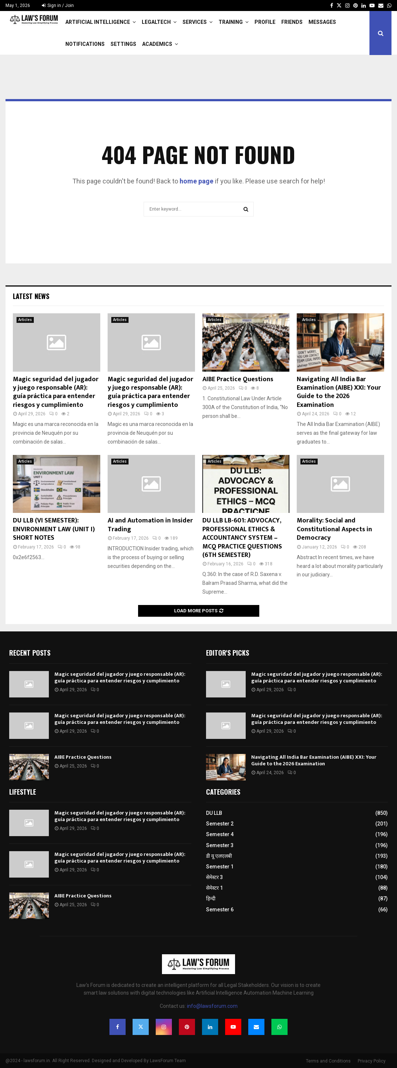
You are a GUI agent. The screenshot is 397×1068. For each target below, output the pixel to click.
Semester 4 (220, 834)
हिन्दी (211, 898)
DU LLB (214, 813)
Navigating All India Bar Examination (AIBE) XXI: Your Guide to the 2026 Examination (339, 392)
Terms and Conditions (328, 1061)
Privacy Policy (372, 1061)
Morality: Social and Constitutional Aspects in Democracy (334, 529)
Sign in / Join (58, 5)
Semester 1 (220, 867)
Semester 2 (220, 824)
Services (195, 22)
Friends (292, 22)
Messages (322, 22)
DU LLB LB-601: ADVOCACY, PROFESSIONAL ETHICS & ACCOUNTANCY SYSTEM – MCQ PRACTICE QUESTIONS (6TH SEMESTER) (242, 538)
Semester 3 (220, 845)
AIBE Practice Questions (237, 379)
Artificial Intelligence (97, 22)
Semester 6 (220, 909)
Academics (157, 44)
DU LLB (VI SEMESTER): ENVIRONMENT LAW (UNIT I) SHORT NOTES (54, 529)
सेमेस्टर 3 (214, 877)
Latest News (31, 296)
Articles (25, 320)
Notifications (85, 44)
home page (196, 181)
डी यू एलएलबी (219, 856)
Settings (123, 44)
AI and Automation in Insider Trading (150, 525)
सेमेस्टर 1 (214, 888)
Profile (265, 22)
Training (231, 22)
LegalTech (156, 22)
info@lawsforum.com (212, 1006)
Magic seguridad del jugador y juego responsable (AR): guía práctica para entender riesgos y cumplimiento (55, 392)
